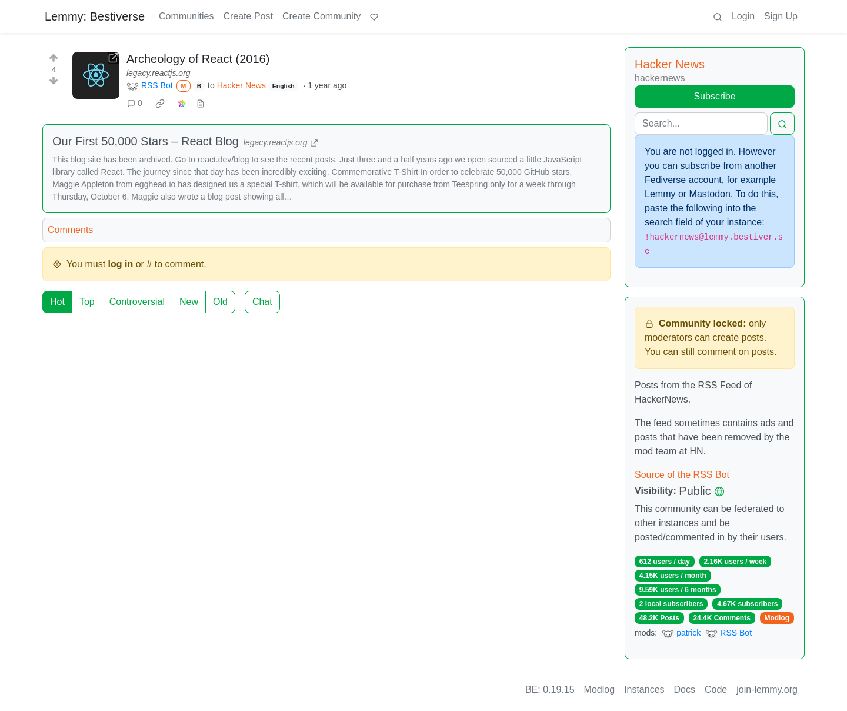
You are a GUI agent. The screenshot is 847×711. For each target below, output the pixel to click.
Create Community (321, 16)
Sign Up (781, 16)
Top (87, 302)
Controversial (137, 302)
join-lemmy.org (767, 690)
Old (220, 302)
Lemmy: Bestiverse (95, 16)
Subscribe (714, 96)
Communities (186, 16)
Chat (262, 302)
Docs (684, 690)
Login (743, 16)
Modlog (776, 618)
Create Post (247, 16)
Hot (57, 302)
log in (121, 264)
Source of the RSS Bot (682, 475)
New (188, 302)
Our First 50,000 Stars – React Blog (145, 141)
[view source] (200, 103)
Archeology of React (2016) (197, 58)
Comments (70, 230)
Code (716, 690)
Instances (644, 690)
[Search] (701, 123)
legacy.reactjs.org (158, 73)
